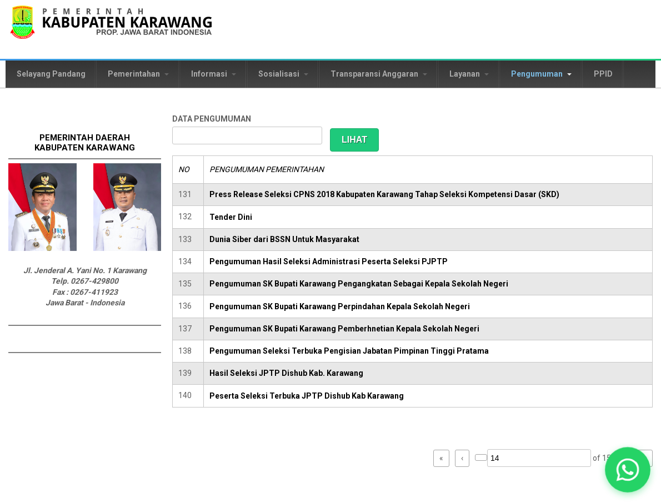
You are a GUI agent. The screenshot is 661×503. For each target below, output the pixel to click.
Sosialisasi (283, 73)
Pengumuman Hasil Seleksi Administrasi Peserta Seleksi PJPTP (328, 261)
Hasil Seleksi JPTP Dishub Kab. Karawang (286, 373)
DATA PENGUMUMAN (211, 118)
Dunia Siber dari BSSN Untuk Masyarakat (284, 239)
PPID (603, 73)
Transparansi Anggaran (378, 73)
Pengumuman (541, 73)
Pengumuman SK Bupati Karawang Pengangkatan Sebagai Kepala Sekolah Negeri (358, 283)
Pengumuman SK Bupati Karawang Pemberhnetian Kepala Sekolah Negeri (344, 328)
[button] (627, 469)
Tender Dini (230, 217)
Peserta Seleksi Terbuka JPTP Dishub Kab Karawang (306, 395)
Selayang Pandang (51, 73)
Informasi (213, 73)
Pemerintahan (138, 73)
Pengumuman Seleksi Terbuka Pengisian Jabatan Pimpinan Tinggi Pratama (349, 350)
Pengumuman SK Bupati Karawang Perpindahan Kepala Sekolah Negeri (339, 306)
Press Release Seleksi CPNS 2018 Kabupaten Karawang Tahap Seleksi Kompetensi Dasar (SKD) (384, 194)
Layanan (469, 73)
